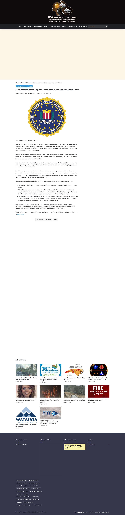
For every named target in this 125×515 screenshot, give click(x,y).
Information (27, 26)
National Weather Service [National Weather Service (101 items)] (23, 496)
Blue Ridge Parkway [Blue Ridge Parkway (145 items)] (22, 485)
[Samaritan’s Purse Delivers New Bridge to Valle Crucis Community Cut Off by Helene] (74, 391)
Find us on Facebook (21, 444)
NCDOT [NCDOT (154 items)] (35, 496)
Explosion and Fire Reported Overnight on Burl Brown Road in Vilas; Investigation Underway (50, 400)
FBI (56, 220)
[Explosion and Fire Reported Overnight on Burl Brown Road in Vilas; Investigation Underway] (50, 391)
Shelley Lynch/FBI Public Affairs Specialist (26, 93)
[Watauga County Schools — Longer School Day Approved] (26, 415)
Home (19, 26)
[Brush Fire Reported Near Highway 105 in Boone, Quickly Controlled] (26, 370)
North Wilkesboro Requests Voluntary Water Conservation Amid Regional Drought (49, 379)
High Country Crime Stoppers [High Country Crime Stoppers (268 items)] (24, 494)
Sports (64, 26)
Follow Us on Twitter (45, 440)
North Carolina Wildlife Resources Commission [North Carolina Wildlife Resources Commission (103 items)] (28, 499)
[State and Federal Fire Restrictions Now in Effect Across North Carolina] (98, 391)
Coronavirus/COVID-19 (22, 86)
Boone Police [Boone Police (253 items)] (34, 485)
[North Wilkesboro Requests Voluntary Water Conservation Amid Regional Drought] (50, 370)
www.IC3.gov (20, 214)
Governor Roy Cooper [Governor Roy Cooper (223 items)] (22, 491)
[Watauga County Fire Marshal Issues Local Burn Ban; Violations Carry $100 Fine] (98, 370)
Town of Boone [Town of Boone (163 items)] (28, 502)
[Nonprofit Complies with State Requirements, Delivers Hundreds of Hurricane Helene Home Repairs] (50, 413)
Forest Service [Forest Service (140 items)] (35, 488)
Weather (71, 26)
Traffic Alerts (105, 512)
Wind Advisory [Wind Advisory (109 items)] (36, 505)
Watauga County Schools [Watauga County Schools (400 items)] (23, 505)
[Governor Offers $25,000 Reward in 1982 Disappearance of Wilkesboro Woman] (26, 391)
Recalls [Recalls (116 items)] (19, 502)
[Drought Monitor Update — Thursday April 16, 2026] (74, 370)
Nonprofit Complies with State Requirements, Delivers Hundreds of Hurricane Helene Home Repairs (49, 422)
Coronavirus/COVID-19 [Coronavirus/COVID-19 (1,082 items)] (23, 488)
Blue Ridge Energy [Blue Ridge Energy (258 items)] (34, 483)
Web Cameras (38, 26)
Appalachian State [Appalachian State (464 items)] (22, 480)
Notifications (55, 26)
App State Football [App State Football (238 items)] (22, 483)
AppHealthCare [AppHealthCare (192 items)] (33, 480)
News (46, 26)
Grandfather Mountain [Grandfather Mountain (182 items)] (36, 491)
